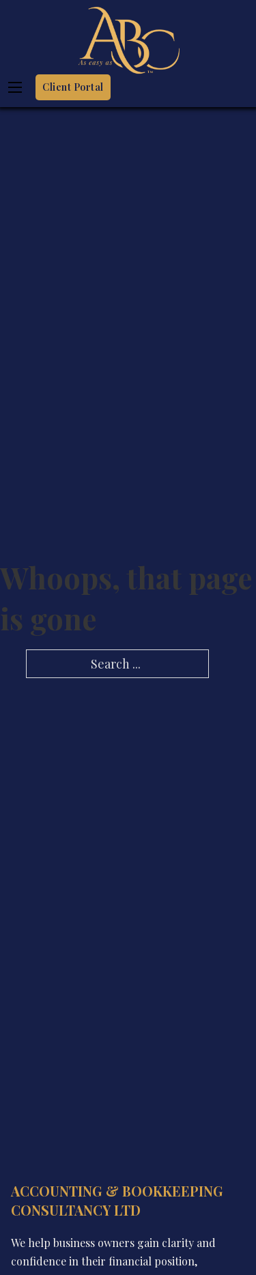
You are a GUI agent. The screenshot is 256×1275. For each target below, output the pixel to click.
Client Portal (73, 86)
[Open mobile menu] (15, 87)
